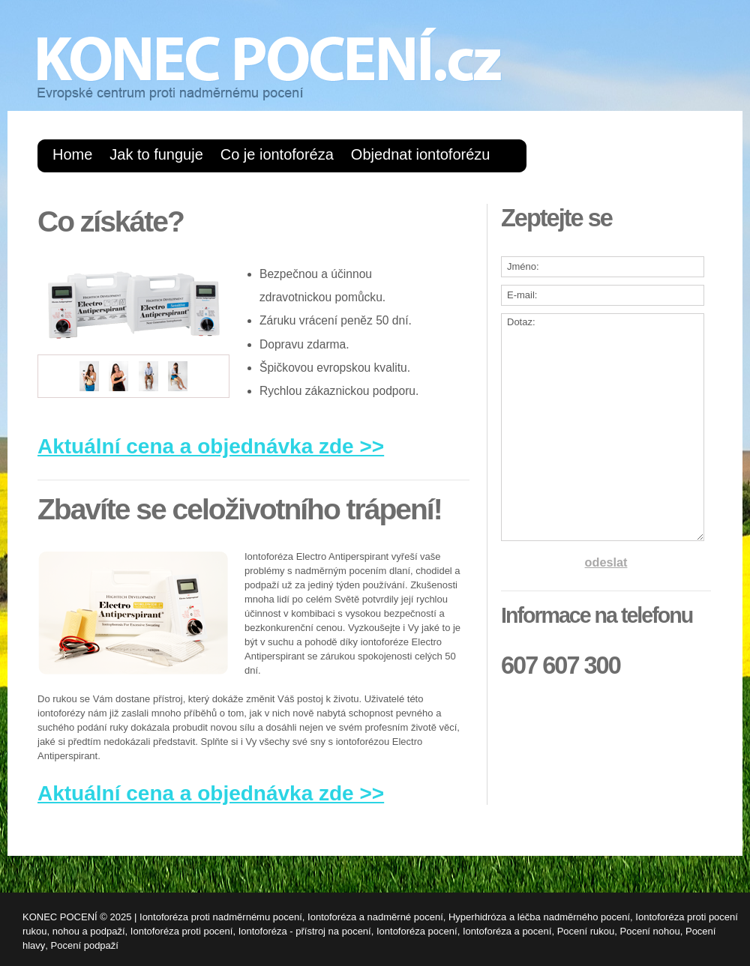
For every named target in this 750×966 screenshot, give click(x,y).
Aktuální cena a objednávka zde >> (211, 446)
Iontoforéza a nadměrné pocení (375, 917)
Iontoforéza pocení (417, 931)
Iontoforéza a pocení (507, 931)
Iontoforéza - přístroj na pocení (304, 931)
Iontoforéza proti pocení (181, 931)
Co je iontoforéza (277, 154)
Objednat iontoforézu (420, 154)
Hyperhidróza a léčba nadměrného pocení (539, 917)
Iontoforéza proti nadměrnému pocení (221, 917)
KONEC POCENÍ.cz (270, 64)
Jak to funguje (156, 154)
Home (72, 154)
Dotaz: (602, 427)
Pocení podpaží (84, 945)
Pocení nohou (650, 931)
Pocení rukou (586, 931)
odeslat (606, 562)
